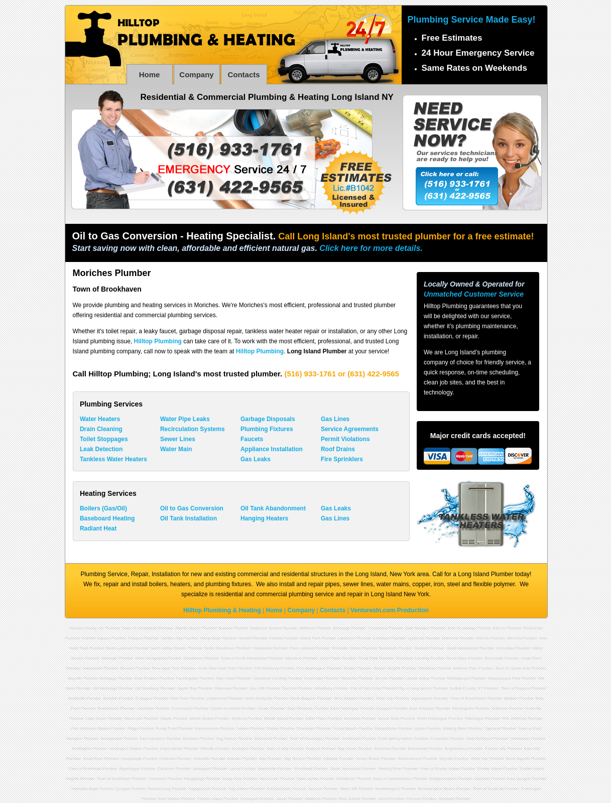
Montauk (190, 738)
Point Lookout (302, 648)
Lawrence (346, 638)
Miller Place (315, 718)
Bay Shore (347, 748)
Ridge (133, 728)
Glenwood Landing (412, 658)
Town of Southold (487, 788)
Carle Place (330, 658)
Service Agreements (350, 429)
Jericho (381, 678)
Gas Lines (335, 419)
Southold (447, 798)
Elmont (499, 628)
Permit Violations (345, 439)
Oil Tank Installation (188, 518)
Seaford (422, 648)
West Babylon (345, 698)
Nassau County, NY (86, 628)
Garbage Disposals (267, 419)
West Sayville (518, 758)
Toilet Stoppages (104, 439)
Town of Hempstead (140, 628)
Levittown (381, 638)
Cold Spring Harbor (396, 738)
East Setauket (421, 708)
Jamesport (201, 768)
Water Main (176, 449)
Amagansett (111, 738)
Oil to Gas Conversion (191, 508)
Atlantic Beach (188, 628)
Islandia (234, 758)
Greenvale (494, 658)
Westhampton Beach (436, 788)
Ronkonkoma (206, 728)
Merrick (482, 638)
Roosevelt (388, 648)
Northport (240, 748)
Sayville (446, 758)
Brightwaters (456, 748)
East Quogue (519, 778)
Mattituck (313, 798)
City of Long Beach (415, 688)
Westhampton (387, 788)
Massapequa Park (504, 678)
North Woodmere (219, 648)
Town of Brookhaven (468, 698)
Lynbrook (416, 638)
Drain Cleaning (101, 429)
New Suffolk (349, 798)
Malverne (450, 638)
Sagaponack (199, 788)
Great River (93, 758)
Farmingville (462, 708)
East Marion (169, 798)
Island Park (310, 638)
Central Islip (495, 748)
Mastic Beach (202, 718)
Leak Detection (101, 449)
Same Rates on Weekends (474, 68)
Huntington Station (125, 748)
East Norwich (146, 678)
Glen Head (225, 678)
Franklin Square (96, 638)
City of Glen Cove (366, 688)
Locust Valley (417, 678)
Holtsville (201, 758)
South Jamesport (345, 768)
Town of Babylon (515, 688)
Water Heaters (100, 419)
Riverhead (303, 768)
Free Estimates (452, 38)
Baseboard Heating (107, 518)
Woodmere (193, 658)
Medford (238, 718)
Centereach (182, 708)
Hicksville (348, 678)
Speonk (315, 788)
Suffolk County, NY (466, 688)
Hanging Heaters (264, 518)
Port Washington (311, 668)
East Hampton (152, 738)
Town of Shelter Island (439, 768)
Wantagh (109, 658)
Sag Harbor (226, 738)
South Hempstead (462, 648)
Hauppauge (131, 758)
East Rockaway (461, 628)
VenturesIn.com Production (389, 610)
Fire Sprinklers (342, 459)
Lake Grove (96, 718)
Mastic (166, 718)
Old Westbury (266, 668)
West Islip (385, 698)
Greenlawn (520, 738)
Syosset (289, 688)
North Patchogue (432, 718)
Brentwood (417, 748)
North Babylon (303, 698)
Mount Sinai (388, 718)
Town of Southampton (392, 778)
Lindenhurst (216, 698)
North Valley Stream (169, 648)
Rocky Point (166, 728)
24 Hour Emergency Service (478, 53)
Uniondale (505, 648)
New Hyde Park (166, 668)
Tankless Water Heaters (113, 459)
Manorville (134, 718)
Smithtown (345, 778)
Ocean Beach (367, 758)
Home (149, 74)
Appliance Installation (271, 449)
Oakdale (330, 758)
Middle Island (276, 718)
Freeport (135, 638)
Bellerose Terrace (266, 628)
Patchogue (474, 718)
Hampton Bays (84, 788)
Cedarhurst (378, 628)
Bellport (511, 698)
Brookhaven (108, 708)
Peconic (414, 798)
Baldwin (225, 628)
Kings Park (232, 778)
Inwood (275, 638)
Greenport (249, 798)
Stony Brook (386, 728)
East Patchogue (344, 708)
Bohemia (382, 748)
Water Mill (348, 788)
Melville (207, 748)
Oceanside (262, 648)
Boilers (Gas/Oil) (103, 508)
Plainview (222, 688)
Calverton (145, 708)
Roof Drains (338, 449)
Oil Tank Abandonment (273, 508)
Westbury (426, 668)
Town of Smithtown (114, 778)
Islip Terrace (294, 758)
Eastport (384, 708)
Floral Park (368, 658)
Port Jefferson (514, 718)
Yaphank (492, 728)
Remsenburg (159, 788)
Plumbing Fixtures (266, 429)
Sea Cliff (257, 688)
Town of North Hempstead (244, 658)
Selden (242, 728)
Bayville (75, 678)
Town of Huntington (307, 738)
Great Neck (457, 658)
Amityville (76, 698)
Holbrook (500, 708)
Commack (440, 738)
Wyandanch (421, 698)
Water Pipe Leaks (185, 419)
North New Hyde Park (217, 668)
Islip (262, 758)
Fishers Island (209, 798)
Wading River (455, 728)
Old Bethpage (105, 688)
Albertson (293, 658)
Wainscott (263, 738)
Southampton (279, 788)
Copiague (144, 698)
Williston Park (465, 668)
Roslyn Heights (387, 668)
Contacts (243, 74)
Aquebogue (129, 768)
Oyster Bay (187, 688)
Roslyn (349, 668)
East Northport (479, 738)
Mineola (514, 638)
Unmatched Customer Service (474, 294)
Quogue (122, 788)
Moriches (352, 718)
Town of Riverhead (84, 768)
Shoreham (306, 728)
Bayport (313, 748)
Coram (264, 708)
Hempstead (210, 638)
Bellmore (307, 628)
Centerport (351, 738)
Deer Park (179, 698)
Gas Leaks (255, 459)
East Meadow (418, 628)
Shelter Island (489, 768)
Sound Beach (345, 728)
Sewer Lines (177, 439)
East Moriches (300, 708)
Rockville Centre (346, 648)
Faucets (251, 439)
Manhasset (92, 668)
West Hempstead (150, 658)
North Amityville (259, 698)
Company (196, 74)
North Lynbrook (119, 648)
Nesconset (269, 778)
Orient (383, 798)
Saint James (307, 778)
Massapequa (458, 678)
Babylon (110, 698)
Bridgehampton (442, 778)
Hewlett (245, 638)
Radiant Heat (98, 528)
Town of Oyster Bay (512, 668)
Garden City (171, 638)
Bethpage (341, 628)
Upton (419, 728)
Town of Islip (277, 748)
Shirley (273, 728)
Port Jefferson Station (90, 728)
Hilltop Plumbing (158, 341)
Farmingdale (187, 678)
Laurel (234, 768)
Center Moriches (225, 708)
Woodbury (323, 688)
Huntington (81, 748)
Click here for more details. (370, 248)
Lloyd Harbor (171, 748)
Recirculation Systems (192, 429)
